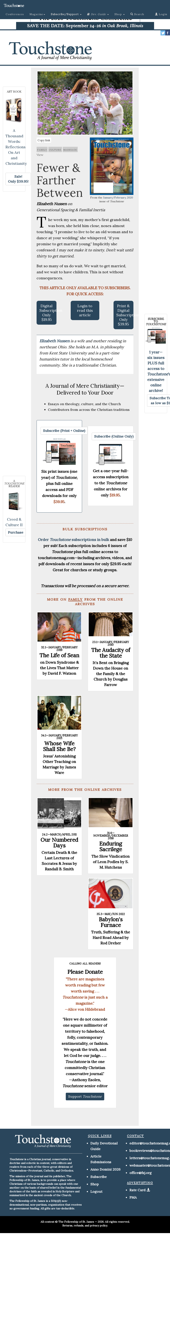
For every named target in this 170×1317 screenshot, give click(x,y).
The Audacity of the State (110, 653)
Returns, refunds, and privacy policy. (85, 1225)
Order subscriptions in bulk (73, 539)
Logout (96, 1191)
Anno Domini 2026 (105, 1169)
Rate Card (137, 1190)
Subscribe (98, 1177)
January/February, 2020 (118, 197)
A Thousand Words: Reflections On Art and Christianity (16, 147)
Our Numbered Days (59, 842)
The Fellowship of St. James (76, 1221)
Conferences (15, 14)
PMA (133, 1197)
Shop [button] (119, 14)
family (42, 149)
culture (55, 149)
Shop (94, 1184)
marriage (70, 149)
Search (137, 14)
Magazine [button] (37, 14)
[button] (66, 14)
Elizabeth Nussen (55, 340)
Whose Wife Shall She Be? (59, 746)
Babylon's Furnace (111, 922)
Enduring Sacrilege (110, 846)
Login (161, 14)
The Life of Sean (59, 655)
